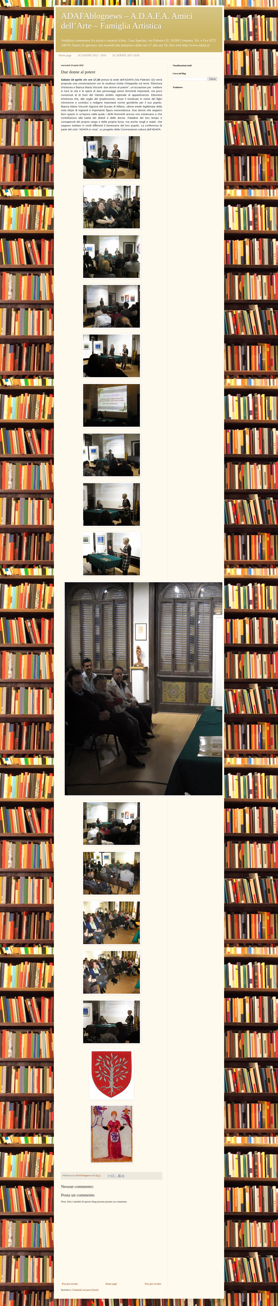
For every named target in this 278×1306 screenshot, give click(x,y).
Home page (65, 55)
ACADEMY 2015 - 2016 (91, 55)
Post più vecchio (153, 1284)
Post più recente (70, 1284)
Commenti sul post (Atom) (85, 1290)
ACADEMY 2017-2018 (126, 55)
